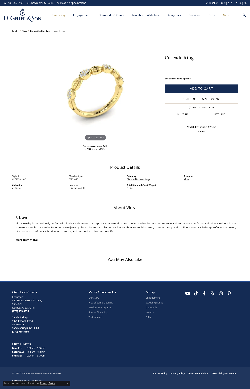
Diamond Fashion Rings (40, 31)
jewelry (15, 31)
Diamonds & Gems (111, 15)
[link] (13, 3)
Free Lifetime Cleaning (101, 302)
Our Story (94, 297)
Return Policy (160, 373)
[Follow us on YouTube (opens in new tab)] (187, 293)
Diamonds (151, 307)
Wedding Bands (154, 302)
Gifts (212, 15)
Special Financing (98, 312)
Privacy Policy (177, 373)
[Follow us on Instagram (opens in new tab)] (220, 293)
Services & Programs (100, 307)
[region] (95, 90)
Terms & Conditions (198, 373)
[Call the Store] (20, 311)
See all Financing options (178, 78)
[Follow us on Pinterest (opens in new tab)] (229, 293)
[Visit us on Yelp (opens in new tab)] (212, 293)
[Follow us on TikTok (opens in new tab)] (195, 293)
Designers (174, 15)
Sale (226, 15)
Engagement (82, 15)
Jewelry (150, 312)
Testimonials (95, 317)
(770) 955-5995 (95, 149)
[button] (212, 3)
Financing (58, 15)
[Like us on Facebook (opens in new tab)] (204, 293)
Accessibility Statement (224, 373)
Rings (24, 31)
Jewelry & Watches (145, 15)
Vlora (186, 179)
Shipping (183, 114)
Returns (220, 114)
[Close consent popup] (67, 383)
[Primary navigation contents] (140, 15)
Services (195, 15)
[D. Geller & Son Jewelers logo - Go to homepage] (22, 15)
